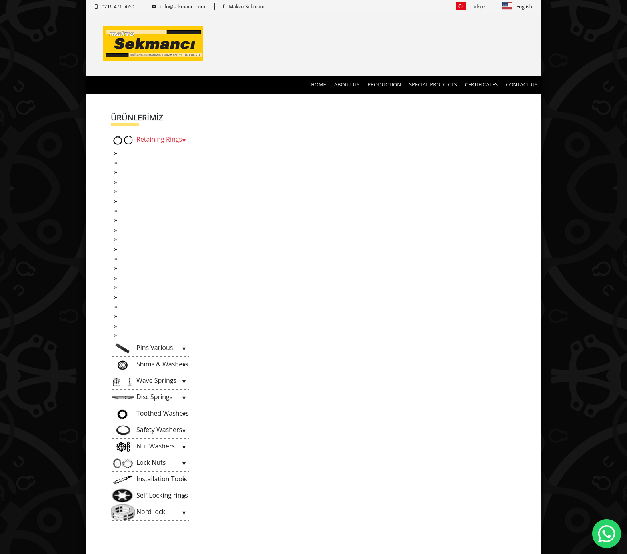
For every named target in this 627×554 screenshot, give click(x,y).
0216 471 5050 (114, 6)
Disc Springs (141, 398)
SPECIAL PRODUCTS (433, 84)
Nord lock (138, 512)
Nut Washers (143, 447)
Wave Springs (143, 381)
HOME (320, 84)
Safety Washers (146, 430)
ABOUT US (346, 84)
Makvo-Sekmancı (244, 6)
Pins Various (142, 348)
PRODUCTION (384, 84)
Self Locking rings (149, 496)
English (517, 6)
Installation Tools (149, 480)
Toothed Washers (150, 414)
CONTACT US (521, 84)
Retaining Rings (146, 140)
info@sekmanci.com (178, 6)
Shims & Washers (149, 365)
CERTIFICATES (481, 84)
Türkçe (470, 6)
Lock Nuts (138, 463)
